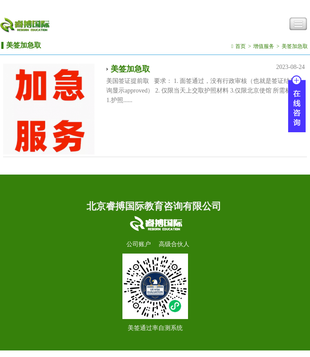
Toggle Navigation (298, 24)
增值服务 (263, 46)
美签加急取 (295, 46)
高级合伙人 (174, 244)
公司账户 (138, 244)
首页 (240, 46)
